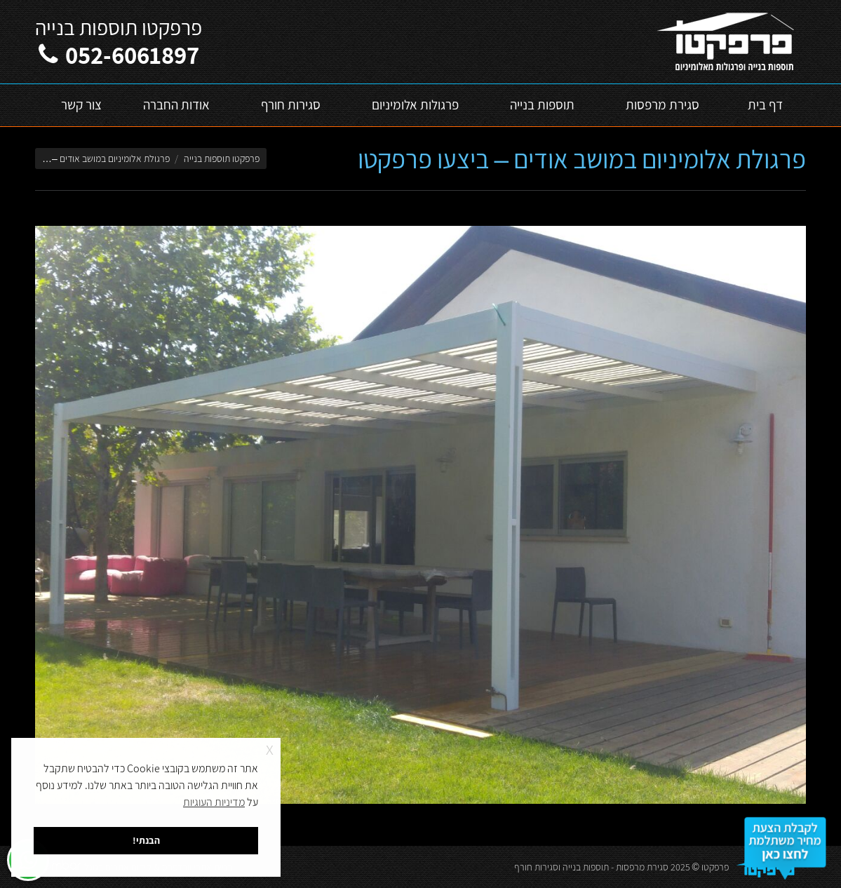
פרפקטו (715, 867)
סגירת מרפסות (642, 867)
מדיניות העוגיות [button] (214, 802)
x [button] (270, 748)
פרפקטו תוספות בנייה (222, 158)
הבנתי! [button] (146, 840)
